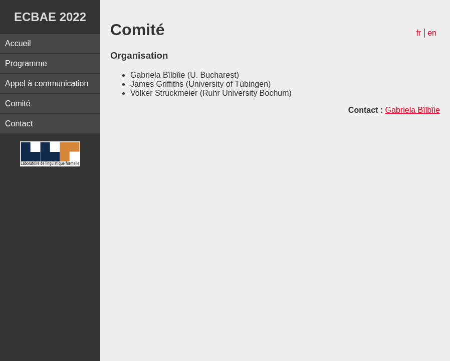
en (431, 33)
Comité (18, 103)
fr (418, 33)
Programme (26, 63)
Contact (19, 123)
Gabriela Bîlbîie (412, 110)
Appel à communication (46, 83)
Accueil (18, 43)
